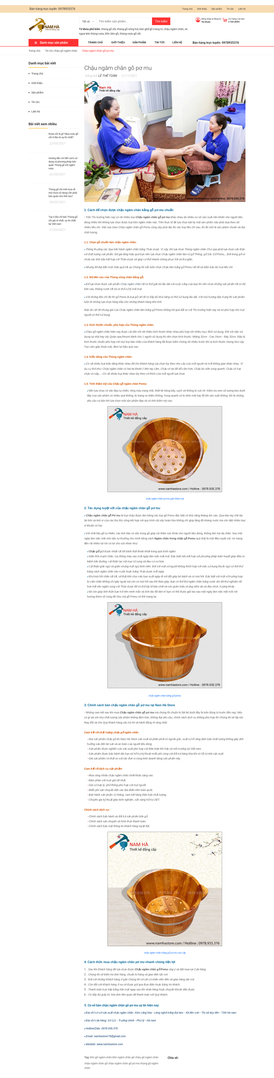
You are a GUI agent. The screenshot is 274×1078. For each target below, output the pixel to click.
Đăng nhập (206, 19)
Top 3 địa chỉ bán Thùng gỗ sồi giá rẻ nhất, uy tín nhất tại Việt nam (63, 220)
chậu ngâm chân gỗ (96, 1063)
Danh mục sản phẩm (54, 42)
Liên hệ (241, 9)
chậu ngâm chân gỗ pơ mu (124, 1063)
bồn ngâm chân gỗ (123, 1057)
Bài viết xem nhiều (43, 124)
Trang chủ (187, 9)
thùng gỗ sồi (108, 29)
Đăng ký (217, 19)
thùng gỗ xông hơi (127, 29)
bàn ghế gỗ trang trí (151, 29)
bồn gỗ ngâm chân (101, 1057)
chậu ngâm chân (174, 29)
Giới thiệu (202, 9)
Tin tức (230, 9)
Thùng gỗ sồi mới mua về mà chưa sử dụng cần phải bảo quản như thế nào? (63, 193)
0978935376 (66, 9)
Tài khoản (205, 22)
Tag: (86, 1057)
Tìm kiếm (161, 21)
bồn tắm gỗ (112, 33)
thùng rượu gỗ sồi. (130, 33)
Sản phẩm (216, 9)
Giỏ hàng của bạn (236, 19)
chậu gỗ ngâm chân (147, 1057)
